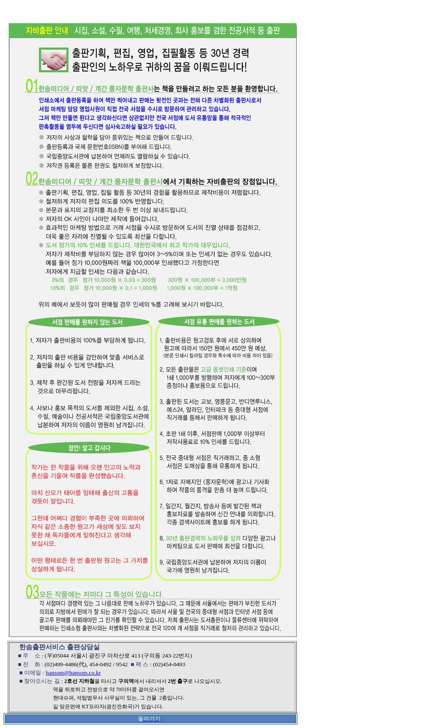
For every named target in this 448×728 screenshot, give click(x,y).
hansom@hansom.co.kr (73, 672)
